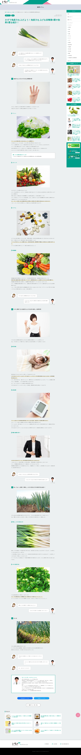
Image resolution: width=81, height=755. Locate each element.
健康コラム (70, 19)
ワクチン (70, 25)
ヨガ (69, 40)
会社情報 (55, 743)
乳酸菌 (69, 46)
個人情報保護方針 (65, 743)
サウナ (69, 38)
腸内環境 (70, 44)
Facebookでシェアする (25, 698)
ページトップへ (78, 715)
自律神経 (70, 55)
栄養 (69, 33)
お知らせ (69, 60)
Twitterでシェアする (41, 698)
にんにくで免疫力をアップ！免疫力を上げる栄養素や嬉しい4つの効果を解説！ (28, 156)
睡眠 (69, 53)
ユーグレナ (70, 22)
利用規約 (47, 743)
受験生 (69, 42)
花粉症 (69, 27)
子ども (69, 35)
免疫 (69, 29)
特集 (68, 13)
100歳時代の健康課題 (72, 57)
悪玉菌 (69, 51)
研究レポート (70, 16)
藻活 (69, 31)
